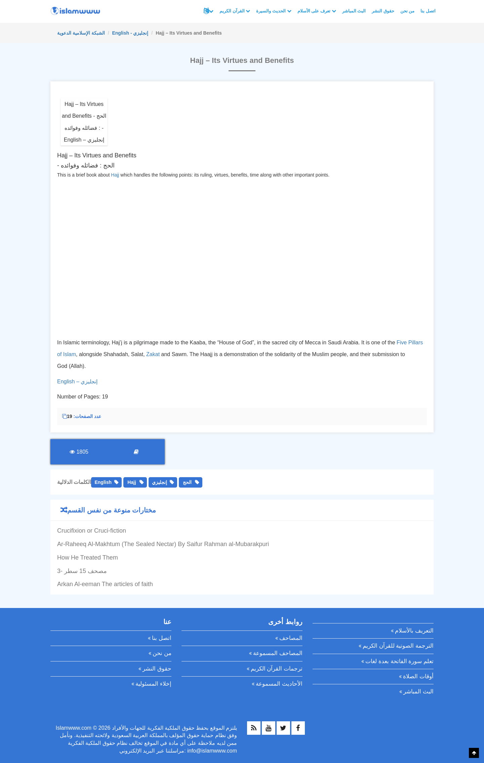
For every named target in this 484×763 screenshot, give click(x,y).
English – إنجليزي (77, 381)
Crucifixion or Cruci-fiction (91, 530)
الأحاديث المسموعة (279, 684)
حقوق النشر (383, 10)
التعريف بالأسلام (414, 630)
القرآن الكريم (234, 10)
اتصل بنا (428, 10)
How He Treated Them (87, 557)
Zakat (153, 354)
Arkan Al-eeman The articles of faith (105, 584)
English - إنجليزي (130, 33)
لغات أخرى (211, 11)
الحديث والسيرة (273, 10)
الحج (187, 482)
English (103, 482)
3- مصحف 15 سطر (82, 571)
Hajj (115, 175)
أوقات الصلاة (418, 676)
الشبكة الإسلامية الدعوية (81, 33)
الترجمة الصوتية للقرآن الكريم (398, 646)
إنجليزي (159, 482)
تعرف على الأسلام (316, 10)
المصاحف (290, 638)
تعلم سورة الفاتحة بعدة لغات (399, 661)
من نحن (407, 10)
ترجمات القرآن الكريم (276, 668)
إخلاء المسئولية (153, 684)
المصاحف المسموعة (277, 653)
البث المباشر (354, 10)
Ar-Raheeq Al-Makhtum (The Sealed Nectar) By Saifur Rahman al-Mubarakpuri (163, 544)
